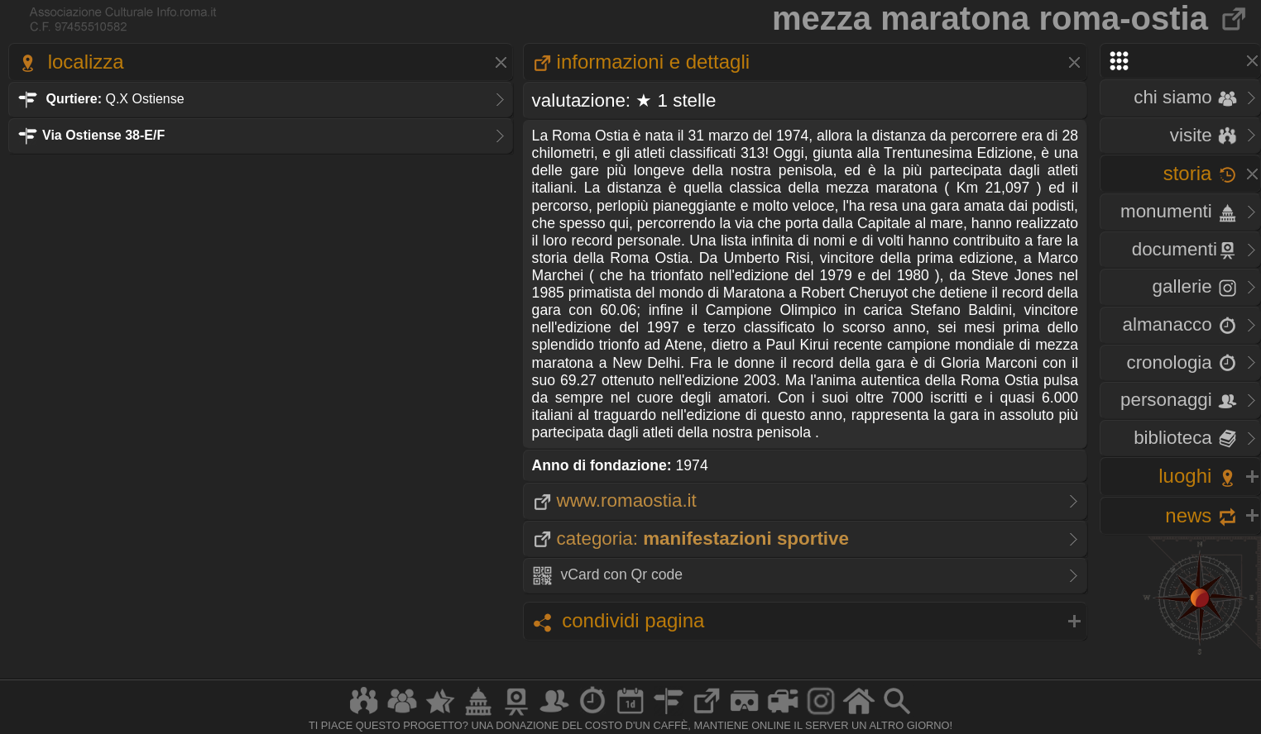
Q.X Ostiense (101, 99)
